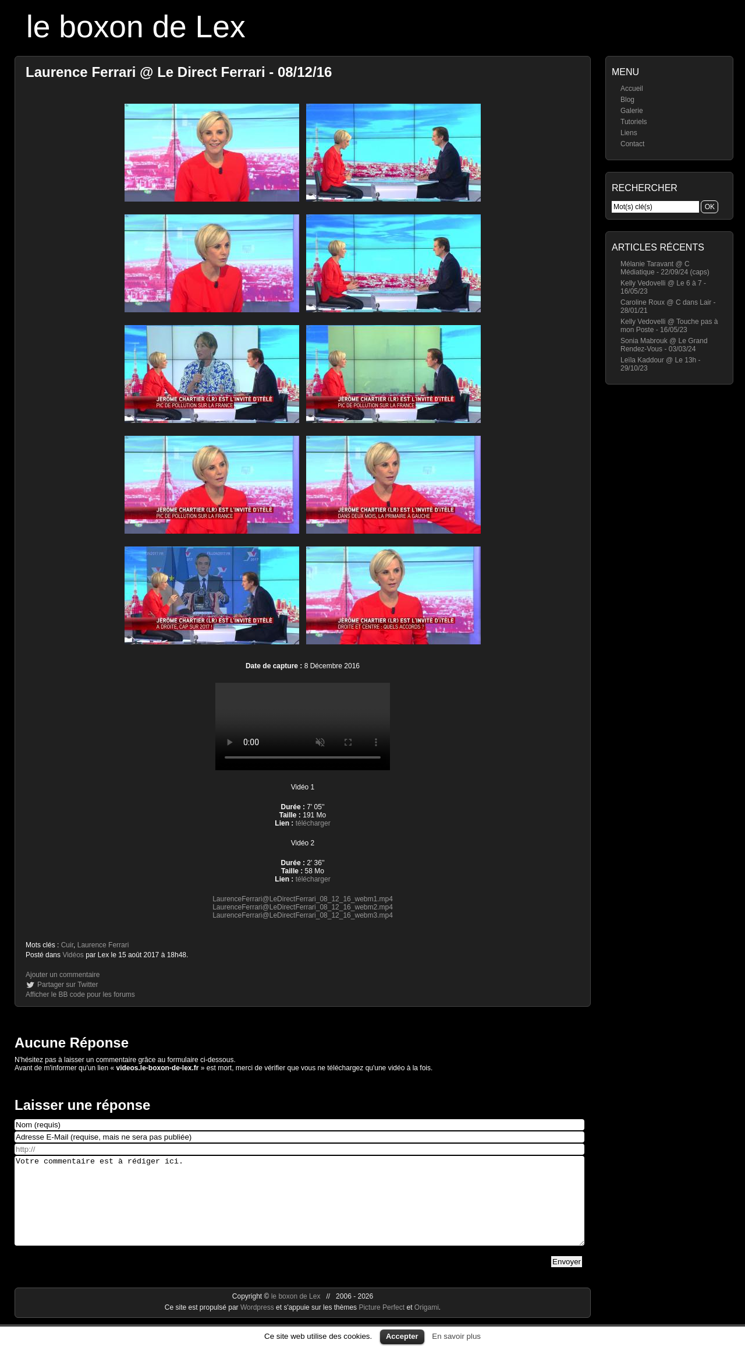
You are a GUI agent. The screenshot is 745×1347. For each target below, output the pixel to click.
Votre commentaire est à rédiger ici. (299, 1209)
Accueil (631, 88)
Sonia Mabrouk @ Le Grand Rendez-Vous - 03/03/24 (664, 345)
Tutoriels (633, 122)
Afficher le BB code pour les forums (80, 994)
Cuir (67, 945)
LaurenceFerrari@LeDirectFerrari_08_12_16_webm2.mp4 (302, 907)
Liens (628, 133)
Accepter (402, 1336)
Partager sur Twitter (67, 985)
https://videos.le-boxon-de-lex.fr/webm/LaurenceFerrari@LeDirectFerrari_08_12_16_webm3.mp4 (302, 726)
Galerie (631, 111)
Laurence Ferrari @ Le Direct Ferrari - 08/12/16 (179, 72)
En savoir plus (456, 1336)
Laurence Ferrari (103, 945)
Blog (627, 100)
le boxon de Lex (136, 26)
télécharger (313, 823)
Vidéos (72, 955)
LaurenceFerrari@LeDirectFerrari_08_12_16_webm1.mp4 (302, 899)
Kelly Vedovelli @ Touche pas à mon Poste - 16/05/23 (669, 326)
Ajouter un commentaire (63, 975)
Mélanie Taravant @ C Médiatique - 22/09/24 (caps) (664, 268)
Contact (632, 144)
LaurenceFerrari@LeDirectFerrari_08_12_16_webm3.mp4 (302, 915)
